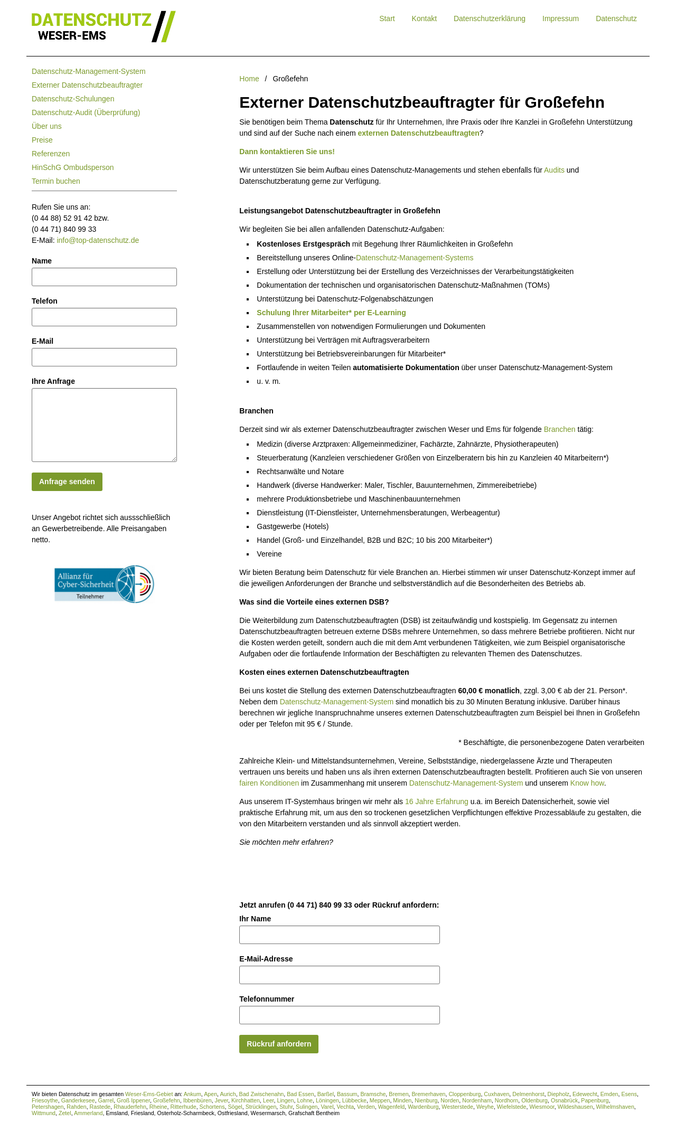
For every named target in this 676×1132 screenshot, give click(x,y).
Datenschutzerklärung (489, 18)
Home (249, 78)
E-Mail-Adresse (266, 959)
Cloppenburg (464, 1094)
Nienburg (426, 1100)
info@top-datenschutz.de (98, 240)
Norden (449, 1100)
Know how (587, 783)
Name (42, 261)
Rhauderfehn (130, 1106)
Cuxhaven (496, 1094)
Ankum (192, 1094)
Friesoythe (45, 1100)
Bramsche (373, 1094)
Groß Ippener (133, 1100)
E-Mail (42, 341)
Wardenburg (423, 1106)
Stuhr (286, 1106)
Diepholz (558, 1094)
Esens (629, 1094)
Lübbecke (354, 1100)
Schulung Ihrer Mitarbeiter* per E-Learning (331, 312)
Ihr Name (255, 918)
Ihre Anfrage (53, 381)
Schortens (212, 1106)
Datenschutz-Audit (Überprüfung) (86, 112)
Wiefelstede (512, 1106)
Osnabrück (564, 1100)
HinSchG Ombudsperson (73, 167)
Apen (210, 1094)
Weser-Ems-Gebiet (149, 1094)
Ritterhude (183, 1106)
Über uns (47, 126)
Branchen (560, 429)
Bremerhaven (429, 1094)
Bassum (347, 1094)
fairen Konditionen (269, 783)
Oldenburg (534, 1100)
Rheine (158, 1106)
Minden (402, 1100)
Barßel (325, 1094)
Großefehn (166, 1100)
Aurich (228, 1094)
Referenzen (51, 153)
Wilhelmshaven (615, 1106)
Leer (268, 1100)
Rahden (76, 1106)
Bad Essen (300, 1094)
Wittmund (43, 1113)
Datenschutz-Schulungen (73, 99)
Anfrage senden (67, 481)
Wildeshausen (575, 1106)
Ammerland (88, 1113)
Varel (327, 1106)
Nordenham (477, 1100)
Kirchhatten (245, 1100)
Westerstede (457, 1106)
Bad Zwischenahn (261, 1094)
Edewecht (584, 1094)
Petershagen (47, 1106)
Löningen (327, 1100)
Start (387, 18)
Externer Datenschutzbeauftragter (87, 85)
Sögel (235, 1106)
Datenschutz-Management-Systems (415, 257)
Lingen (285, 1100)
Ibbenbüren (197, 1100)
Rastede (100, 1106)
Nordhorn (506, 1100)
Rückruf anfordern (279, 1044)
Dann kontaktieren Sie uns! (286, 151)
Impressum (560, 18)
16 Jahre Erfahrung (436, 801)
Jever (221, 1100)
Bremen (398, 1094)
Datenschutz (616, 18)
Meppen (380, 1100)
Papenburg (594, 1100)
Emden (609, 1094)
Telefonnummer (266, 999)
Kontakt (424, 18)
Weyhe (485, 1106)
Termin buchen (56, 181)
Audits (554, 170)
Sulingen (306, 1106)
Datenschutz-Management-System (89, 71)
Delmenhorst (528, 1094)
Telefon (45, 301)
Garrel (106, 1100)
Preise (42, 140)
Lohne (305, 1100)
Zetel (65, 1113)
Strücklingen (261, 1106)
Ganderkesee (78, 1100)
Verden (366, 1106)
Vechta (345, 1106)
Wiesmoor (541, 1106)
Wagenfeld (391, 1106)
